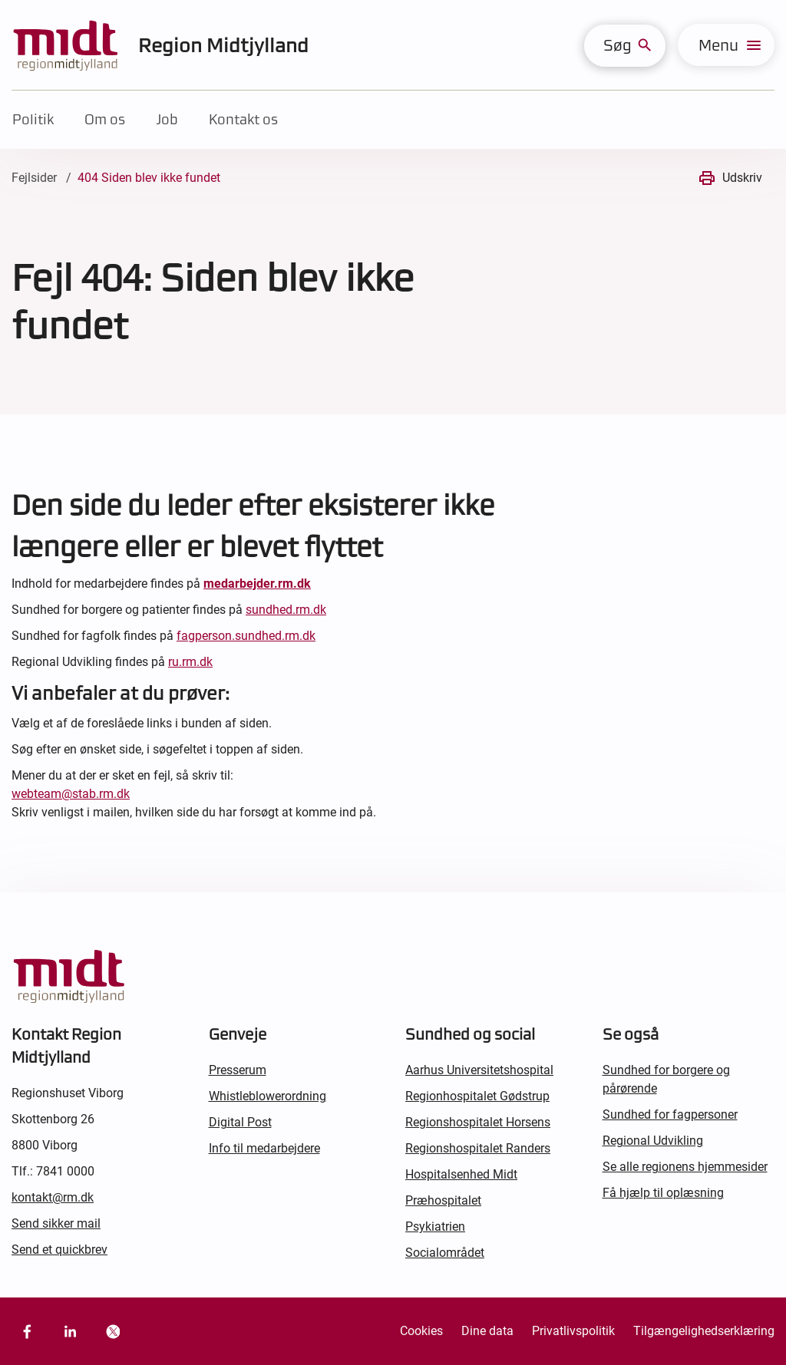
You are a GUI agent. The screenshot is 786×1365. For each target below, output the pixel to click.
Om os (104, 119)
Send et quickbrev (59, 1249)
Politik (33, 119)
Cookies (421, 1331)
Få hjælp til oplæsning (663, 1192)
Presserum (237, 1070)
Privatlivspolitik (573, 1331)
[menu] (726, 45)
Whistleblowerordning (267, 1096)
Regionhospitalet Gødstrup (477, 1096)
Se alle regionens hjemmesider (685, 1166)
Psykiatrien (435, 1226)
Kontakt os (243, 119)
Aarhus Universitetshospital (479, 1070)
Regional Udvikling (653, 1140)
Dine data (487, 1331)
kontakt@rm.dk (53, 1197)
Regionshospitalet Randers (477, 1148)
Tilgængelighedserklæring (703, 1331)
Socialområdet (444, 1252)
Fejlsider (34, 177)
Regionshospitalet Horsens (477, 1122)
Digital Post (240, 1122)
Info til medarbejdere (264, 1148)
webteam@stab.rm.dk (71, 793)
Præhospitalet (443, 1200)
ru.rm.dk (190, 661)
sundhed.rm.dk (286, 609)
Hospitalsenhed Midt (461, 1174)
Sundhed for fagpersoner (670, 1114)
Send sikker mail (56, 1223)
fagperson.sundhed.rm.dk (246, 635)
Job (167, 119)
